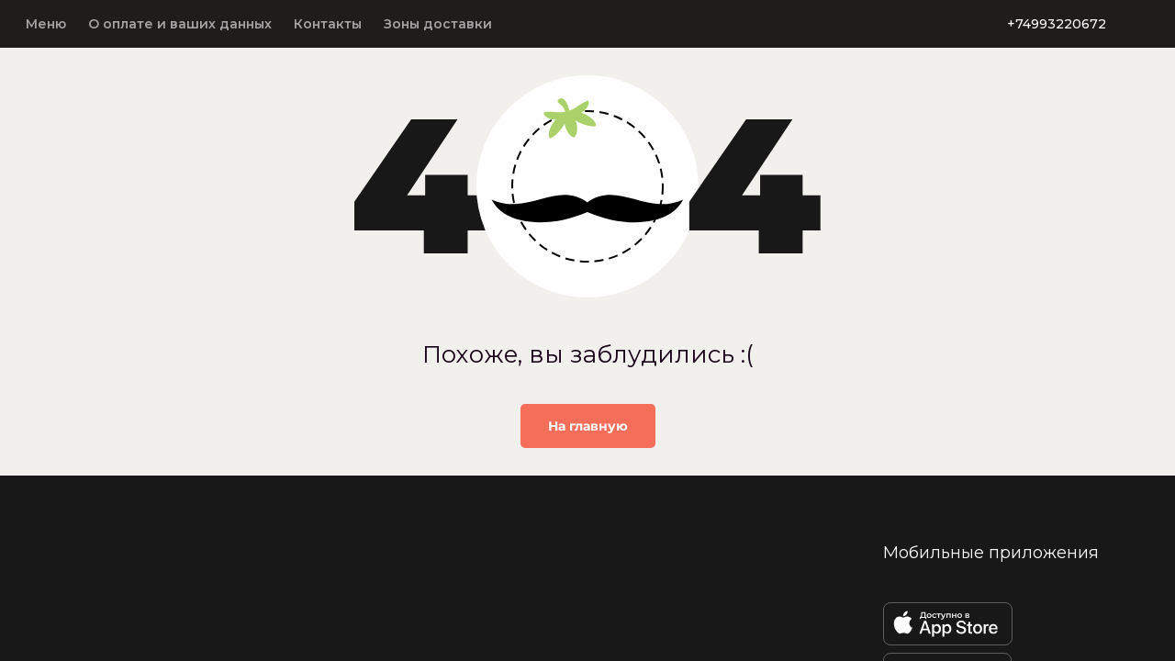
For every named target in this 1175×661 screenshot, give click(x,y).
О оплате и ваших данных (180, 24)
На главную (588, 426)
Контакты (328, 24)
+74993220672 (1056, 24)
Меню (46, 24)
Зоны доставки (438, 24)
